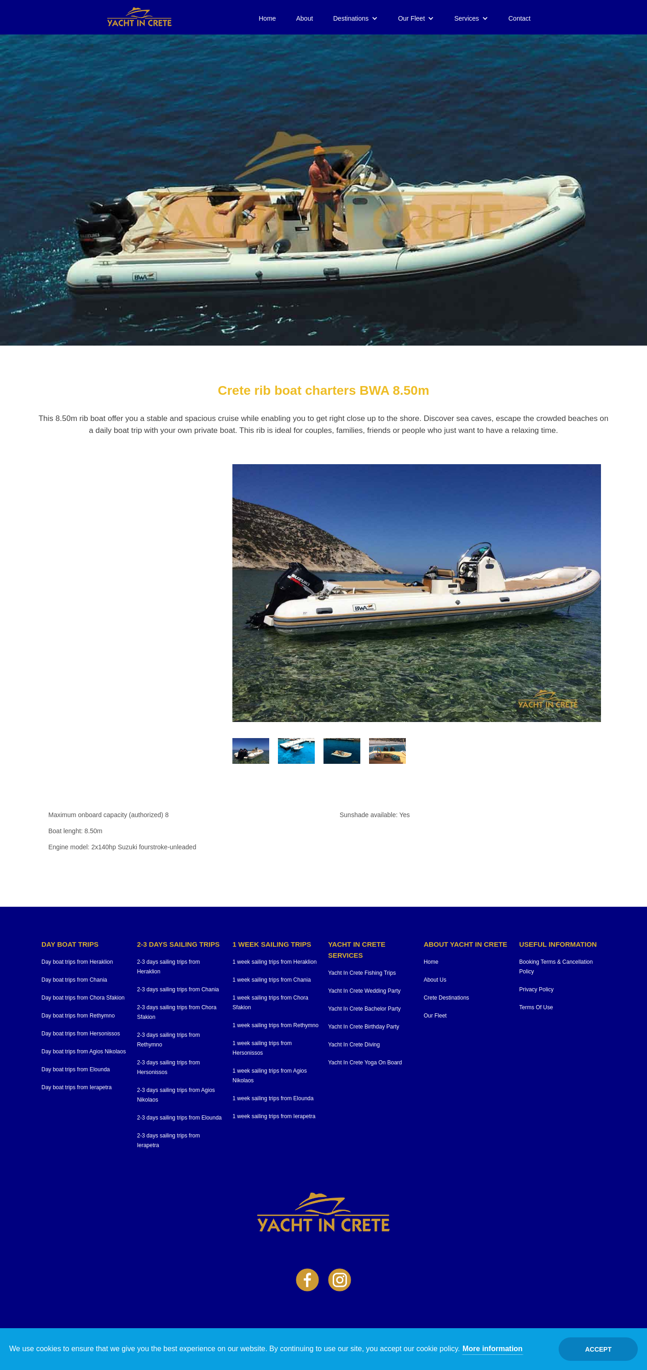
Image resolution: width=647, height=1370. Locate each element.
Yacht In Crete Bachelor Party (364, 1009)
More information (492, 1349)
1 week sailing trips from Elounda (272, 1098)
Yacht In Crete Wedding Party (364, 991)
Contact (519, 18)
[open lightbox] (416, 593)
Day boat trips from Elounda (75, 1069)
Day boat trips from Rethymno (78, 1015)
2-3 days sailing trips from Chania (178, 989)
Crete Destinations (446, 998)
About (304, 18)
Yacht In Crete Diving (354, 1044)
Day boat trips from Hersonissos (80, 1033)
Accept (598, 1349)
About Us (435, 980)
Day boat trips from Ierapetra (76, 1087)
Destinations (351, 18)
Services (466, 18)
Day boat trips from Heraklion (77, 962)
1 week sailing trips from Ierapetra (273, 1116)
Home (267, 18)
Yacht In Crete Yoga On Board (365, 1062)
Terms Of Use (536, 1007)
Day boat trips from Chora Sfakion (83, 998)
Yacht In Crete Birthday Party (363, 1026)
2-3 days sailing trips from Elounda (179, 1117)
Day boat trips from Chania (74, 980)
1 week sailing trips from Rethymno (275, 1025)
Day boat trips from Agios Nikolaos (83, 1051)
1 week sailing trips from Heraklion (274, 962)
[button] (355, 18)
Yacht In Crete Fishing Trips (362, 973)
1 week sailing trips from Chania (271, 980)
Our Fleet (411, 18)
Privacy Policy (536, 989)
